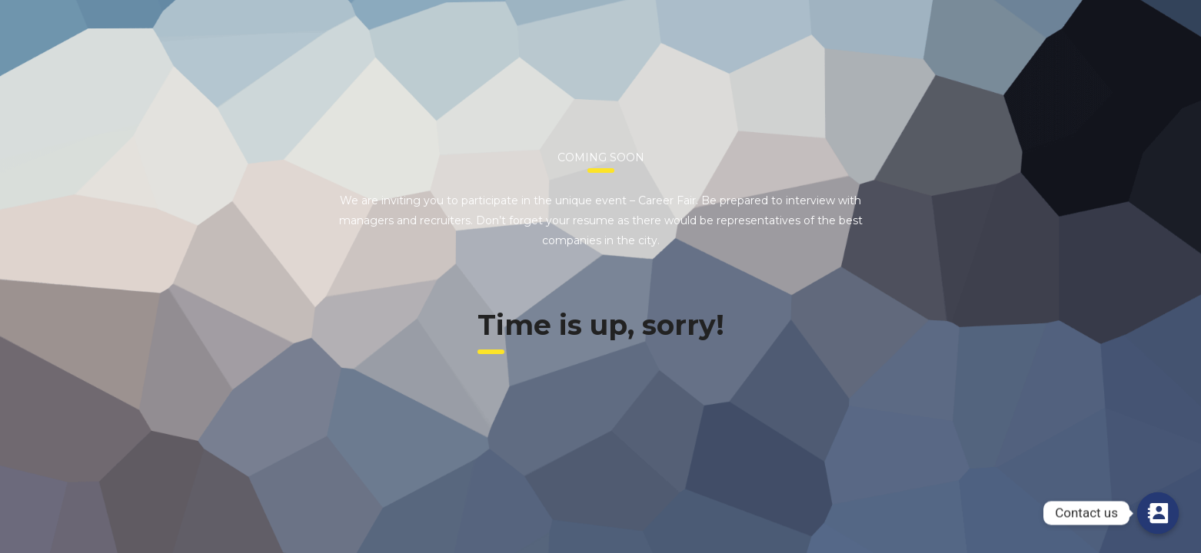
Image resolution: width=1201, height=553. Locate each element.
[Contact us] (1158, 513)
